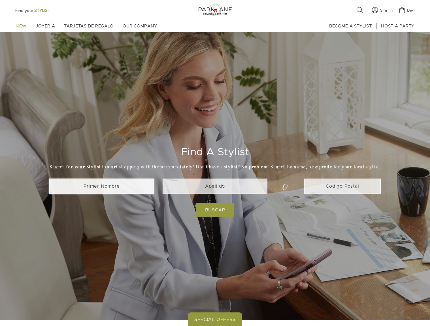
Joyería (45, 26)
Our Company (140, 26)
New (21, 26)
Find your (32, 10)
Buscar (215, 210)
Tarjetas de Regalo (89, 26)
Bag (407, 10)
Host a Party (397, 26)
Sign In (382, 10)
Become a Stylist (350, 26)
